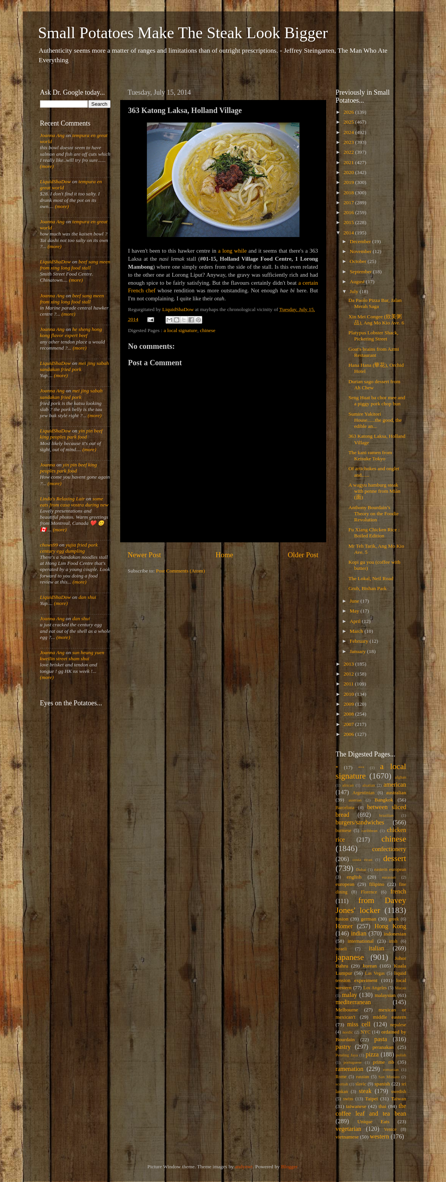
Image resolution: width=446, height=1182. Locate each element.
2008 (349, 714)
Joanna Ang (52, 135)
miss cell (358, 1024)
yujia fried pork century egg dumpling (69, 548)
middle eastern (389, 1017)
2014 (349, 232)
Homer (344, 926)
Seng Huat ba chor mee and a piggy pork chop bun (376, 400)
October (359, 261)
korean (370, 966)
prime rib (383, 1062)
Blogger (289, 1166)
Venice (390, 1129)
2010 (349, 694)
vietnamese (347, 1137)
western (379, 1136)
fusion (342, 919)
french (398, 891)
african (348, 785)
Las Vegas (375, 973)
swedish (398, 1091)
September (361, 271)
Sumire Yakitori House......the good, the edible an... (375, 420)
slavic (361, 1084)
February (360, 641)
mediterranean (353, 1002)
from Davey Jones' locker (371, 905)
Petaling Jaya (347, 1055)
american (394, 784)
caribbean (370, 830)
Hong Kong (390, 926)
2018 (349, 192)
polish (401, 1055)
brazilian (386, 815)
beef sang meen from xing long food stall (75, 265)
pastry (343, 1046)
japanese (350, 957)
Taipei (371, 1098)
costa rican (362, 859)
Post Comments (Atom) (180, 571)
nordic (348, 1032)
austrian (354, 800)
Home (224, 555)
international (361, 941)
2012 (349, 674)
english (354, 877)
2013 (349, 664)
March (357, 631)
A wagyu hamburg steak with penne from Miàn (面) (374, 491)
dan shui (87, 597)
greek (394, 919)
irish (393, 941)
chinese (207, 330)
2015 (349, 222)
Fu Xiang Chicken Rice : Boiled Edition (373, 533)
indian (358, 933)
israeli (341, 948)
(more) (47, 166)
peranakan (382, 1047)
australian (396, 792)
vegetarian (348, 1129)
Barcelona (345, 807)
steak (365, 1091)
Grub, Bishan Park (367, 588)
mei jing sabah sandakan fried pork (74, 366)
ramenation (350, 1069)
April (356, 621)
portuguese (353, 1062)
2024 (349, 132)
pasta (380, 1039)
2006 (349, 734)
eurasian (389, 877)
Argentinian (364, 792)
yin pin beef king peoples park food (71, 434)
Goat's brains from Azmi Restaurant (373, 352)
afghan (400, 777)
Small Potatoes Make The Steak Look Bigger (183, 33)
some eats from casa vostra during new (74, 502)
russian (362, 1076)
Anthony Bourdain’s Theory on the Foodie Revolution (373, 513)
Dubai (361, 869)
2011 (349, 684)
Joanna (47, 465)
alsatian (368, 785)
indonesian (395, 934)
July (355, 291)
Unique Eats (373, 1121)
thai (382, 1106)
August (358, 281)
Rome (341, 1076)
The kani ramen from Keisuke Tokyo (370, 455)
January (358, 651)
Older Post (303, 555)
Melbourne (347, 1010)
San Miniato (388, 1076)
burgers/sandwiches (360, 822)
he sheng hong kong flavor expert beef (71, 332)
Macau (400, 987)
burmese (343, 830)
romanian (391, 1069)
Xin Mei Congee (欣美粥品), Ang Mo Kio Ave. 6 (376, 320)
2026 (349, 112)
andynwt (244, 1166)
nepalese (398, 1024)
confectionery (389, 849)
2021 (349, 162)
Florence (369, 892)
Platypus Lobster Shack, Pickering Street (373, 336)
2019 (349, 182)
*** (361, 767)
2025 (349, 122)
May (355, 611)
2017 (349, 202)
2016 (349, 212)
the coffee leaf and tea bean (371, 1110)
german (368, 919)
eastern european (390, 869)
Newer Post (144, 555)
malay (349, 995)
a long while (232, 251)
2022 (349, 152)
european (345, 884)
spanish (382, 1084)
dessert (394, 858)
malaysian (385, 995)
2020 (349, 172)
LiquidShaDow (55, 181)
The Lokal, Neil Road (370, 578)
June (355, 601)
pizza (371, 1054)
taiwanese (356, 1106)
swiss (348, 1098)
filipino (376, 884)
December (361, 241)
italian (376, 948)
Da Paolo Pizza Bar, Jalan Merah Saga (374, 303)
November (361, 251)
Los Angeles (374, 987)
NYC (365, 1032)
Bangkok (384, 800)
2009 (349, 704)
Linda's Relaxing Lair (62, 499)
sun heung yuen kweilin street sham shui (72, 655)
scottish (342, 1084)
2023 (349, 142)
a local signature (180, 330)
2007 (349, 724)
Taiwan (398, 1098)
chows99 (49, 545)
